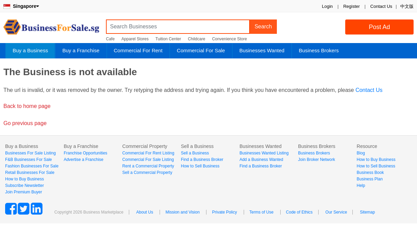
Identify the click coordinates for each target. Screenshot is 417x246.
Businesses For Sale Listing (30, 153)
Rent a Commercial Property (148, 166)
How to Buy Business (24, 179)
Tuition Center (168, 39)
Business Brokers (319, 50)
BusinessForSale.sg (51, 29)
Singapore (21, 6)
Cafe (110, 39)
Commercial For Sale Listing (148, 159)
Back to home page (27, 106)
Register (351, 6)
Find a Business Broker (202, 159)
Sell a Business (195, 153)
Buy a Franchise (80, 50)
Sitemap (367, 212)
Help (361, 185)
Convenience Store (229, 39)
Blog (361, 153)
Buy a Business (30, 50)
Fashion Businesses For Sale (31, 166)
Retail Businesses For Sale (29, 172)
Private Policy (224, 212)
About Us (144, 212)
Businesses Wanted (261, 50)
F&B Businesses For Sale (28, 159)
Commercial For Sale (201, 50)
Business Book (370, 172)
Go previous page (24, 123)
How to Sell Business (200, 166)
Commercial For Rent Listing (148, 153)
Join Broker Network (316, 159)
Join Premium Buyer (23, 192)
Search (263, 26)
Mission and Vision (182, 212)
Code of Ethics (299, 212)
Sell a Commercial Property (147, 172)
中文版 (407, 6)
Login (327, 6)
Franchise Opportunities (85, 153)
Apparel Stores (134, 39)
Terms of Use (262, 212)
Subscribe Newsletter (24, 185)
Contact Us (381, 6)
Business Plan (370, 179)
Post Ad (379, 27)
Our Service (336, 212)
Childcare (196, 39)
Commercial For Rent (138, 50)
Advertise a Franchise (83, 159)
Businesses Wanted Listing (264, 153)
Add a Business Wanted (261, 159)
